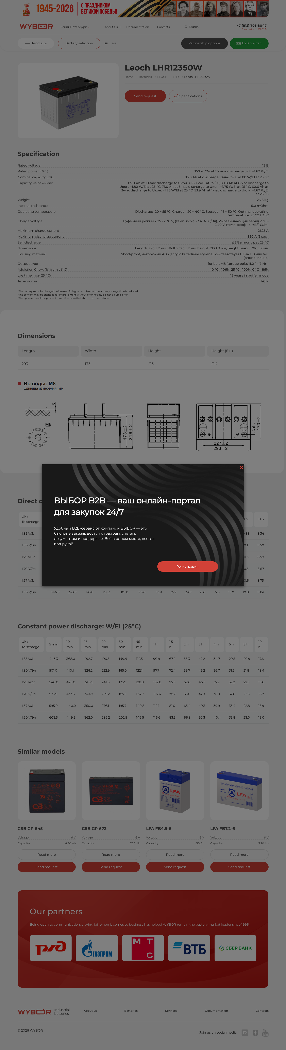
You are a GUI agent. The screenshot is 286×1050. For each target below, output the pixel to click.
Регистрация (187, 566)
